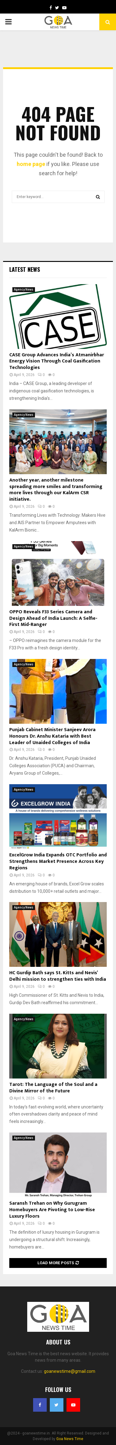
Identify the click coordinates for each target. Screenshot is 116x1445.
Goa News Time (69, 1439)
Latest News (24, 269)
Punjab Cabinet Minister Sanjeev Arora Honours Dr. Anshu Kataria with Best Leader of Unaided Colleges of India (52, 736)
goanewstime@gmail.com (69, 1371)
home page (31, 164)
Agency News (23, 289)
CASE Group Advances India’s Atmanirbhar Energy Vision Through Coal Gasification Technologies (56, 361)
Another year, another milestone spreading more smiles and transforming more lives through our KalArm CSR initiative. (55, 489)
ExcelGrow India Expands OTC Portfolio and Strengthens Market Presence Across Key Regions (58, 861)
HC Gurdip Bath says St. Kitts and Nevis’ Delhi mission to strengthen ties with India (57, 976)
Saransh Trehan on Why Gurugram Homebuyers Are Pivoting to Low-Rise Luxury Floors (52, 1209)
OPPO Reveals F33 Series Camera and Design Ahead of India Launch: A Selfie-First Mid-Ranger (53, 618)
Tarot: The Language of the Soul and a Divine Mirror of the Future (53, 1087)
